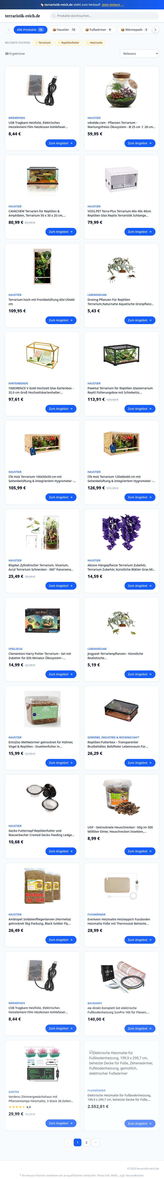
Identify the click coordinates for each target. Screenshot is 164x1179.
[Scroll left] (8, 29)
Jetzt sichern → (113, 5)
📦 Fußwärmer (98, 30)
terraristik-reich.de (22, 15)
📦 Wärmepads (135, 30)
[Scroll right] (155, 29)
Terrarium (43, 42)
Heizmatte (94, 42)
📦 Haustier (65, 30)
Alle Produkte (30, 30)
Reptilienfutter (68, 42)
